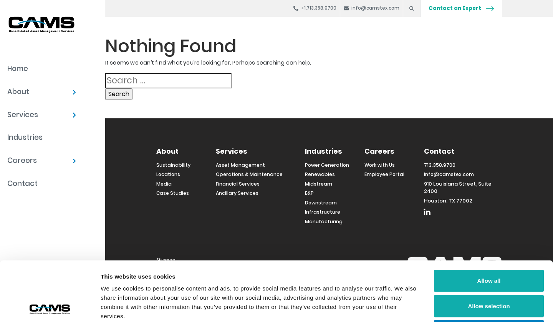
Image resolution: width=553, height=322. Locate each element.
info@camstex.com (449, 174)
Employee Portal (384, 174)
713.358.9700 (439, 165)
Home (17, 68)
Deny (489, 271)
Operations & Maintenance (249, 174)
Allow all (489, 221)
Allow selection (489, 246)
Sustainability (173, 165)
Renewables (320, 174)
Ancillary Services (237, 193)
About (18, 91)
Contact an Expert (461, 8)
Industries (25, 137)
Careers (22, 160)
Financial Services (238, 184)
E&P (309, 193)
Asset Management (240, 165)
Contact (22, 183)
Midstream (318, 184)
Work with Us (379, 165)
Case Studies (172, 193)
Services (22, 115)
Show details (403, 307)
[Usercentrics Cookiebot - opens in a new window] (49, 307)
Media (164, 184)
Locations (168, 174)
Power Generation (327, 165)
